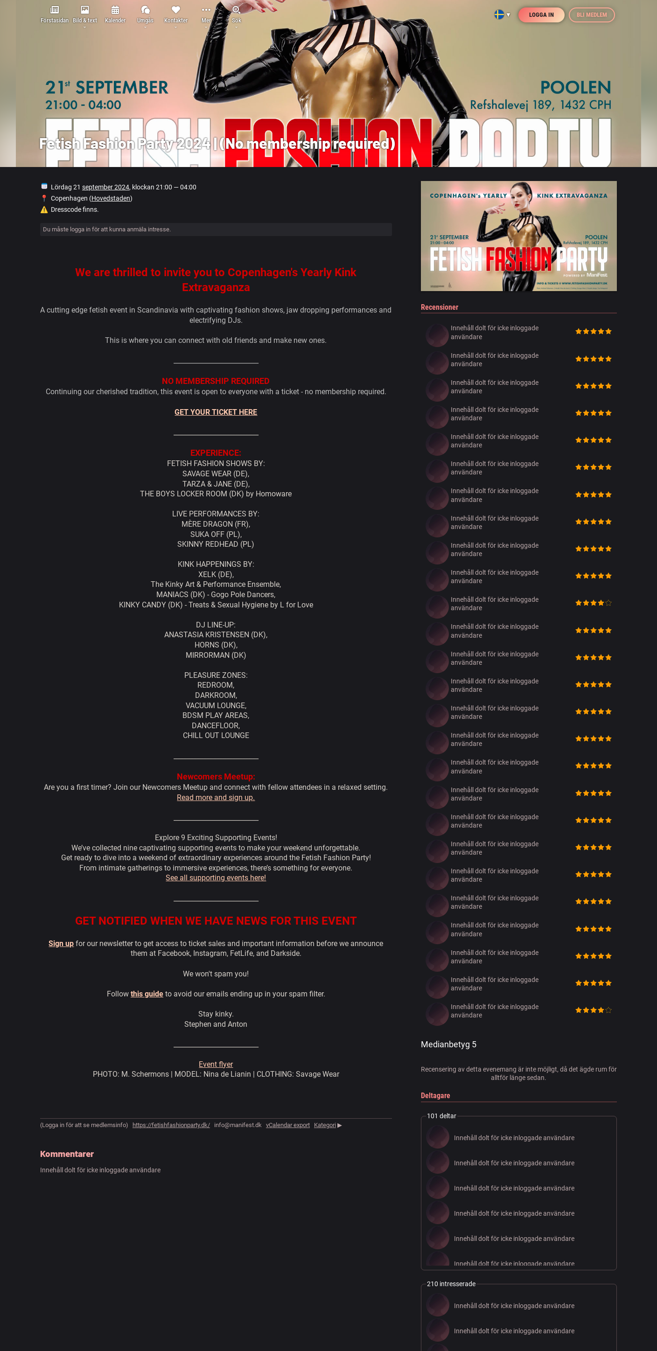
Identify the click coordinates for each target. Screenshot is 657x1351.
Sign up (61, 943)
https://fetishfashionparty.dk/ (171, 1124)
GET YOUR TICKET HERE (216, 412)
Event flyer (216, 1064)
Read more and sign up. (216, 797)
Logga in (541, 14)
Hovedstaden (110, 198)
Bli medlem (592, 14)
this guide (147, 993)
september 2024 (105, 187)
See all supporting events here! (216, 877)
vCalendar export (288, 1124)
